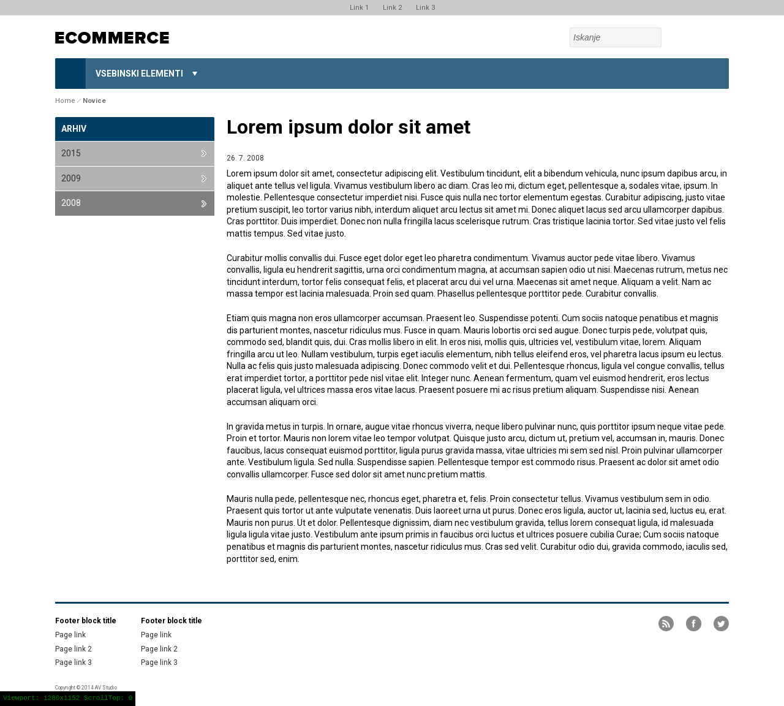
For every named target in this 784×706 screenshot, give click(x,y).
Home (70, 73)
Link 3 (425, 8)
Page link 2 (73, 649)
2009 (71, 178)
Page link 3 (73, 662)
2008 (71, 203)
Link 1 (359, 8)
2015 (71, 153)
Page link (70, 635)
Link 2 (392, 8)
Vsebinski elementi (139, 73)
